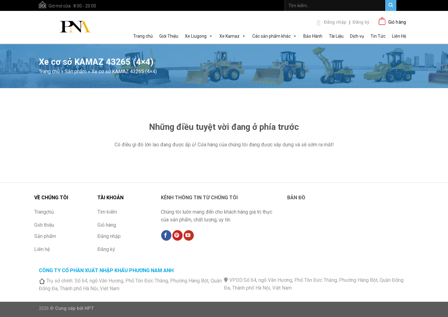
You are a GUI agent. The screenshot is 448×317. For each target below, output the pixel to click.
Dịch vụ (357, 36)
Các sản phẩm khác (274, 36)
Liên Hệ (399, 36)
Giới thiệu (44, 225)
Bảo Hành (312, 36)
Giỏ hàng (106, 225)
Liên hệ (42, 249)
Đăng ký (360, 22)
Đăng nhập (335, 22)
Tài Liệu (336, 36)
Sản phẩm (75, 71)
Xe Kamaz (232, 36)
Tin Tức (378, 36)
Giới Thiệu (168, 36)
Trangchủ (44, 212)
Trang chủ (143, 36)
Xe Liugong (199, 36)
